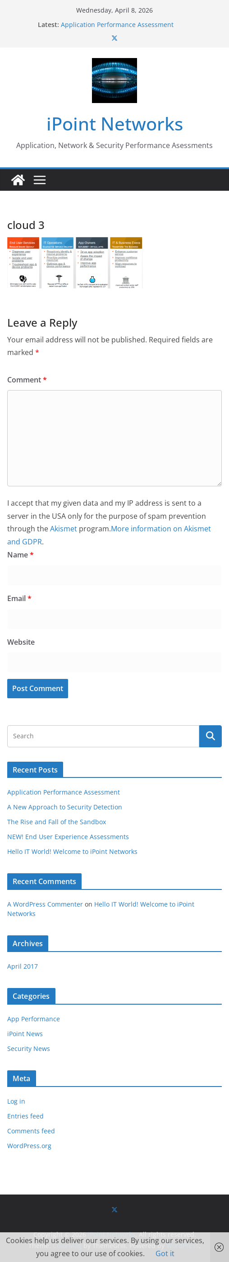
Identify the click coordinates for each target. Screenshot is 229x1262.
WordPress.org (29, 1145)
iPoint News (25, 1033)
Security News (28, 1048)
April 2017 (22, 966)
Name (20, 555)
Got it (165, 1253)
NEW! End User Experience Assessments (68, 836)
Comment (27, 380)
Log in (16, 1101)
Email (19, 598)
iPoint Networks (114, 123)
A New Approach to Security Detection (64, 807)
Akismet (63, 529)
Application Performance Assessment (117, 24)
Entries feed (25, 1116)
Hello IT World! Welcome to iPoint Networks (72, 851)
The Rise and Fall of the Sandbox (56, 821)
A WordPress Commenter (45, 904)
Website (21, 642)
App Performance (33, 1019)
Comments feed (31, 1131)
